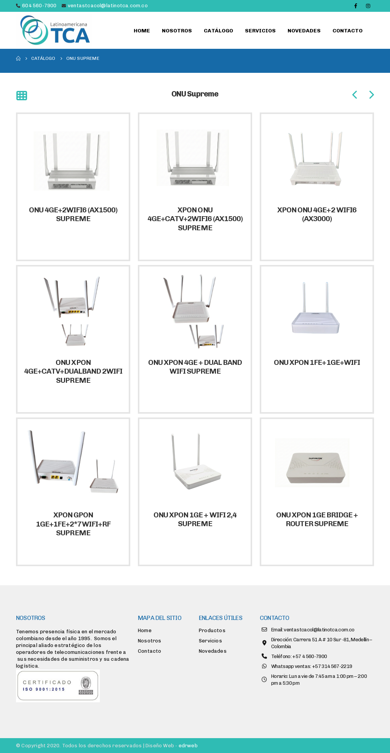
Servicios (260, 30)
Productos (212, 630)
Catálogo (218, 30)
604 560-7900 (39, 5)
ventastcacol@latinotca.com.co (108, 5)
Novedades (304, 30)
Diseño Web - (171, 745)
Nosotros (177, 30)
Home (142, 30)
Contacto (347, 30)
